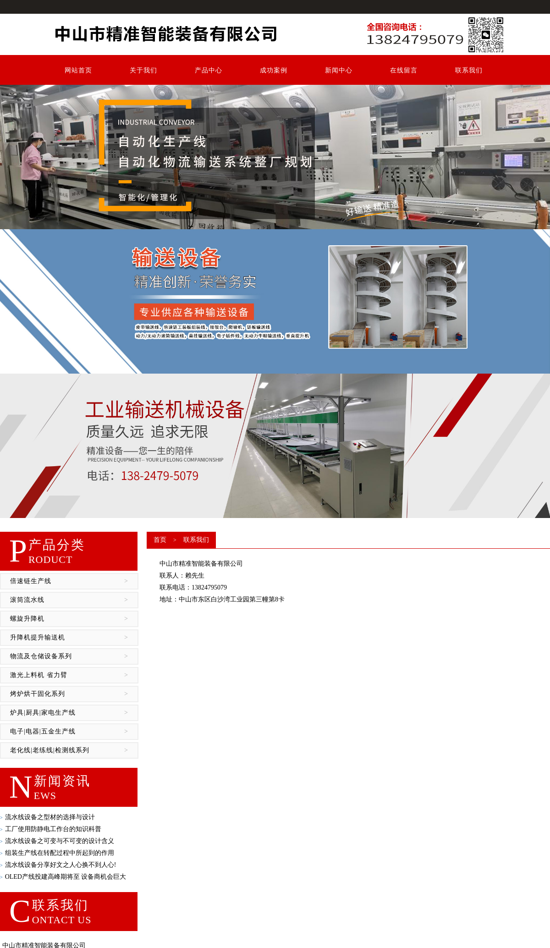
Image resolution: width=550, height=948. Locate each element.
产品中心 (208, 70)
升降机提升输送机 (69, 637)
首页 (160, 539)
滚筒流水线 (69, 600)
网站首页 (78, 70)
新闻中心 (338, 70)
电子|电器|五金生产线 (69, 731)
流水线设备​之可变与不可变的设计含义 (57, 841)
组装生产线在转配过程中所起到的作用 (57, 852)
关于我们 (143, 70)
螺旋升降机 (69, 619)
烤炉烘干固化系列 (69, 694)
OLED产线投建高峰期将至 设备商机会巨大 (63, 876)
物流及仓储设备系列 (69, 656)
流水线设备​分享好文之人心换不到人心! (58, 864)
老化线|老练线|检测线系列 (69, 750)
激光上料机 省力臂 (69, 675)
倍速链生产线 (69, 581)
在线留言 (404, 70)
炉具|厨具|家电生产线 (69, 712)
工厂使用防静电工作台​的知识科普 (50, 829)
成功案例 (273, 70)
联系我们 (469, 70)
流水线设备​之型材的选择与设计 (47, 817)
